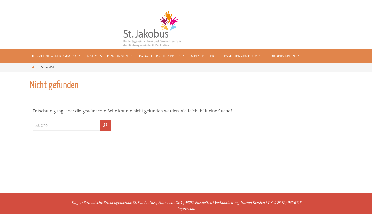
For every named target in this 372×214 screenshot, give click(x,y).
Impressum (186, 208)
